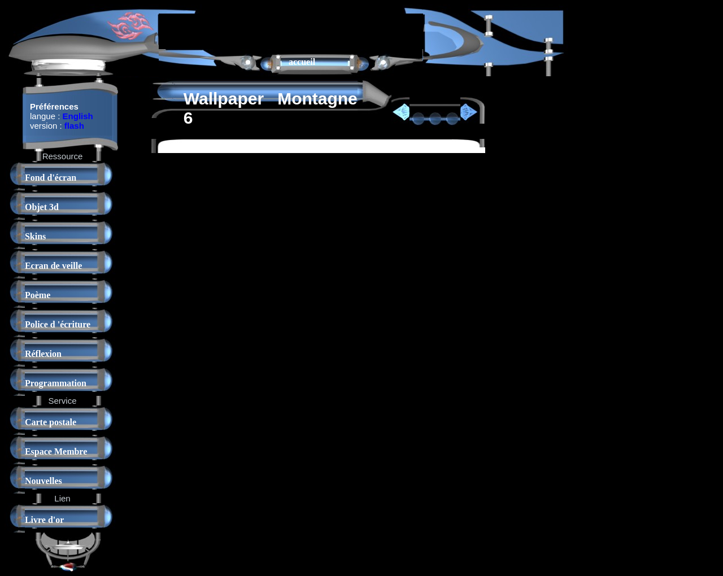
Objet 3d (42, 207)
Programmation (55, 383)
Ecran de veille (53, 265)
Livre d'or (44, 520)
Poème (37, 295)
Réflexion (43, 354)
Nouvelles (43, 481)
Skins (35, 236)
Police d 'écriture (57, 324)
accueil (302, 62)
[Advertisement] (291, 30)
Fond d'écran (50, 177)
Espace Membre (56, 451)
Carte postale (50, 422)
